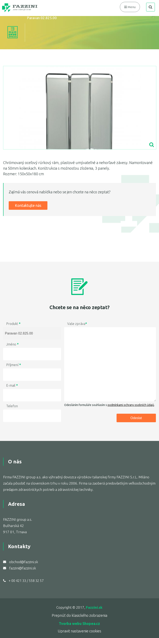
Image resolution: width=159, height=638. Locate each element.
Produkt (13, 324)
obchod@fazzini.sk (23, 562)
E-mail (12, 385)
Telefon (12, 406)
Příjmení (13, 365)
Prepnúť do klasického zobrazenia (79, 615)
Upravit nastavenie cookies (79, 631)
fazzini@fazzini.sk (22, 568)
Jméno (12, 344)
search (150, 7)
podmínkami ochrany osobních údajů (131, 405)
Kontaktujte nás (28, 205)
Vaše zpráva (77, 324)
